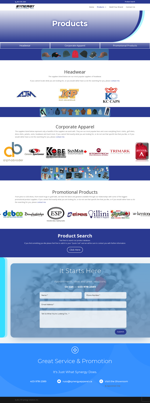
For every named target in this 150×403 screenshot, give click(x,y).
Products (100, 7)
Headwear (25, 45)
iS (18, 400)
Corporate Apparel (75, 45)
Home (91, 7)
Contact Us (130, 7)
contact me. (115, 81)
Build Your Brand (116, 7)
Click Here (75, 249)
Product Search (130, 2)
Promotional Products (125, 45)
